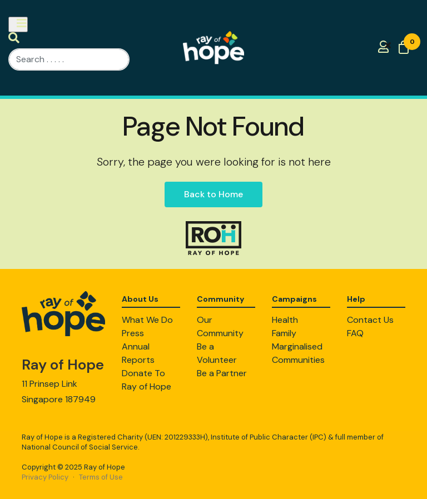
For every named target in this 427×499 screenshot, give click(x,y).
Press (133, 333)
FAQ (355, 333)
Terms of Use (101, 477)
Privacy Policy (45, 477)
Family (284, 333)
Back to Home (213, 194)
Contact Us (370, 320)
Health (285, 320)
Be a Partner (222, 373)
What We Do (147, 320)
